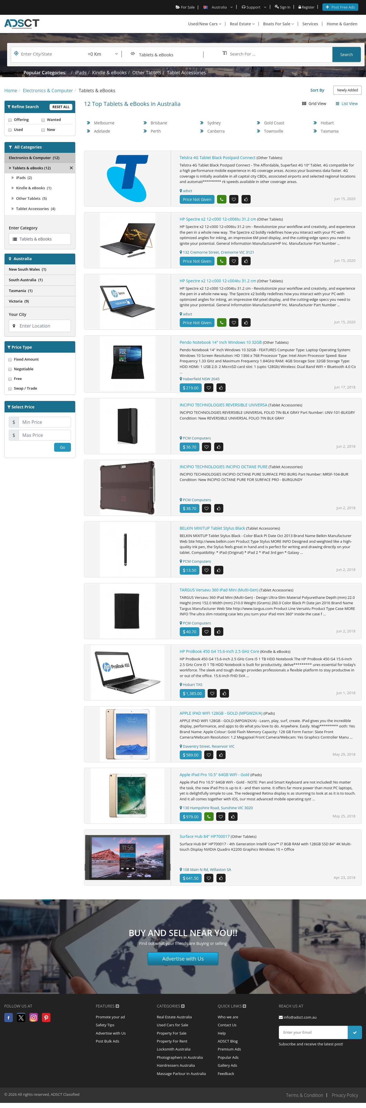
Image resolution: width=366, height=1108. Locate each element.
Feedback (226, 1081)
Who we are (228, 1022)
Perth (156, 131)
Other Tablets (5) (29, 198)
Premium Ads (229, 1056)
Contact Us (227, 1030)
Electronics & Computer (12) (34, 157)
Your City (17, 314)
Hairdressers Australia (176, 1073)
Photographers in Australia (180, 1064)
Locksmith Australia (174, 1056)
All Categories (28, 147)
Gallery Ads (227, 1073)
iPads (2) (21, 177)
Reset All (60, 106)
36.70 (189, 448)
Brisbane (159, 123)
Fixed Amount (39, 359)
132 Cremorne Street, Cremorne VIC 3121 (217, 252)
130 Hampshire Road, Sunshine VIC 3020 (216, 811)
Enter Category (23, 228)
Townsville (273, 131)
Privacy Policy (344, 1104)
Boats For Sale (278, 23)
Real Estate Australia (174, 1022)
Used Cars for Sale (172, 1030)
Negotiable (39, 368)
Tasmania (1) (20, 290)
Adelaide (102, 131)
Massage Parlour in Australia (181, 1081)
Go (62, 447)
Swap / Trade (39, 388)
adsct (186, 190)
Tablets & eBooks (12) (30, 167)
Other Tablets (146, 72)
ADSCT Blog (228, 1047)
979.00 (191, 820)
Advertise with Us (183, 963)
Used (23, 129)
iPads (80, 72)
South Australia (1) (26, 279)
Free (39, 378)
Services (310, 23)
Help (222, 1039)
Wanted (56, 119)
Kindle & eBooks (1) (31, 187)
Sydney (214, 123)
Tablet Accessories (186, 72)
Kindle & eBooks (109, 72)
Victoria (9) (19, 301)
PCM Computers (195, 439)
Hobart (327, 123)
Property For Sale (171, 1039)
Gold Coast (274, 123)
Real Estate (242, 23)
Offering (23, 119)
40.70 (189, 634)
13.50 (189, 572)
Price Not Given (197, 199)
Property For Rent (172, 1047)
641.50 (191, 882)
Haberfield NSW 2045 (200, 380)
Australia (23, 258)
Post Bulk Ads (107, 1047)
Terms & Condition (303, 1104)
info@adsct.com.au (298, 1022)
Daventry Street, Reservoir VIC (207, 749)
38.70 (189, 510)
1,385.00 (192, 696)
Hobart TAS (191, 687)
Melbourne (104, 123)
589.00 (191, 758)
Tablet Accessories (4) (33, 208)
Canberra (216, 131)
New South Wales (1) (27, 269)
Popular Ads (228, 1064)
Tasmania (330, 131)
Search (346, 54)
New (56, 129)
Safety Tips (105, 1030)
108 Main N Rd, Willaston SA (205, 873)
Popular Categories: (45, 72)
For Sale (182, 7)
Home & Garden (342, 23)
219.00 (191, 389)
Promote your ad (110, 1022)
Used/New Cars (204, 23)
